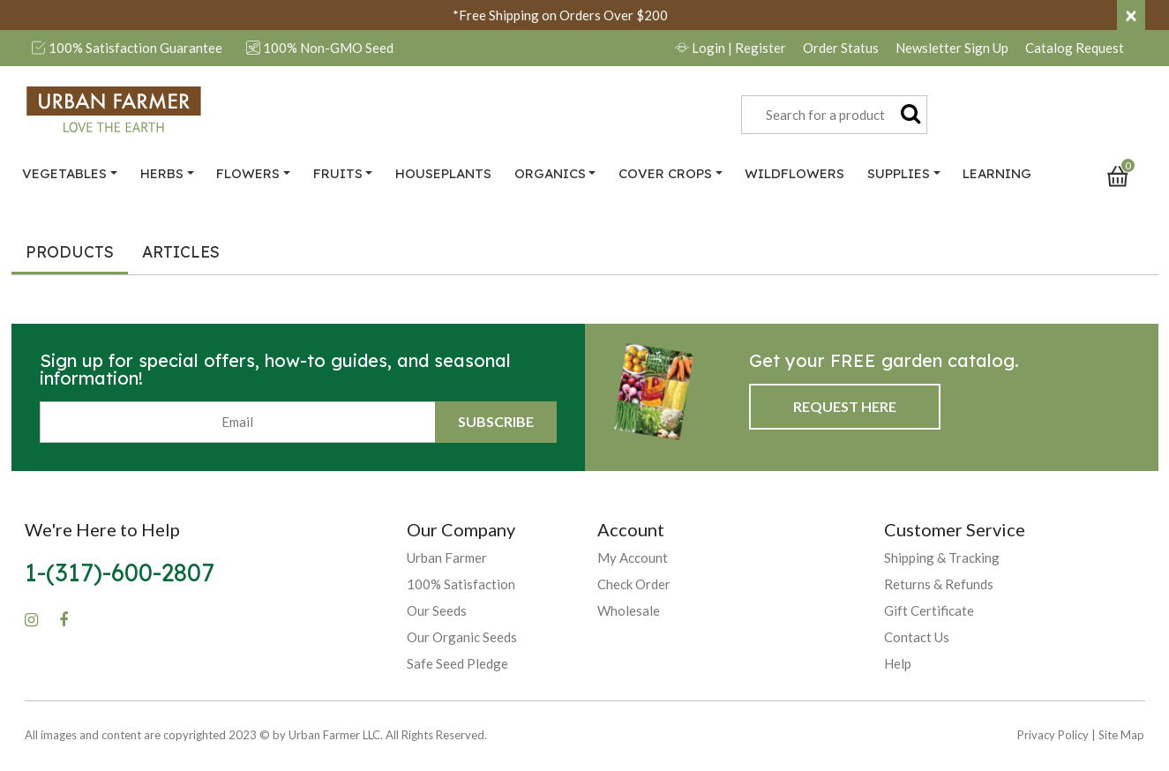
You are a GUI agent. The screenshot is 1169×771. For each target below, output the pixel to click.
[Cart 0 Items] (1125, 175)
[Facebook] (63, 620)
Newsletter (951, 48)
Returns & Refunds (938, 584)
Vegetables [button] (64, 173)
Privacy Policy (1053, 735)
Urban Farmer (447, 557)
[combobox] (834, 114)
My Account (632, 557)
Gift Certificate (929, 610)
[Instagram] (31, 620)
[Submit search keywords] (910, 113)
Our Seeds (437, 610)
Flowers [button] (248, 173)
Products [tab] (70, 251)
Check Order (634, 584)
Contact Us (916, 637)
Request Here (844, 406)
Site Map (1121, 735)
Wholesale (628, 610)
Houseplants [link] (443, 173)
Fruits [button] (338, 173)
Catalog (1074, 48)
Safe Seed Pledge (457, 663)
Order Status (841, 48)
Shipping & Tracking (942, 557)
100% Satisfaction (461, 584)
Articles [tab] (181, 251)
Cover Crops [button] (665, 173)
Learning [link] (997, 173)
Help (897, 663)
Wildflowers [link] (794, 173)
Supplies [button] (898, 173)
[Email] (238, 422)
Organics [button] (550, 173)
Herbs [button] (162, 173)
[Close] (1131, 15)
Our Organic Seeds (462, 637)
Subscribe (496, 421)
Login (730, 48)
